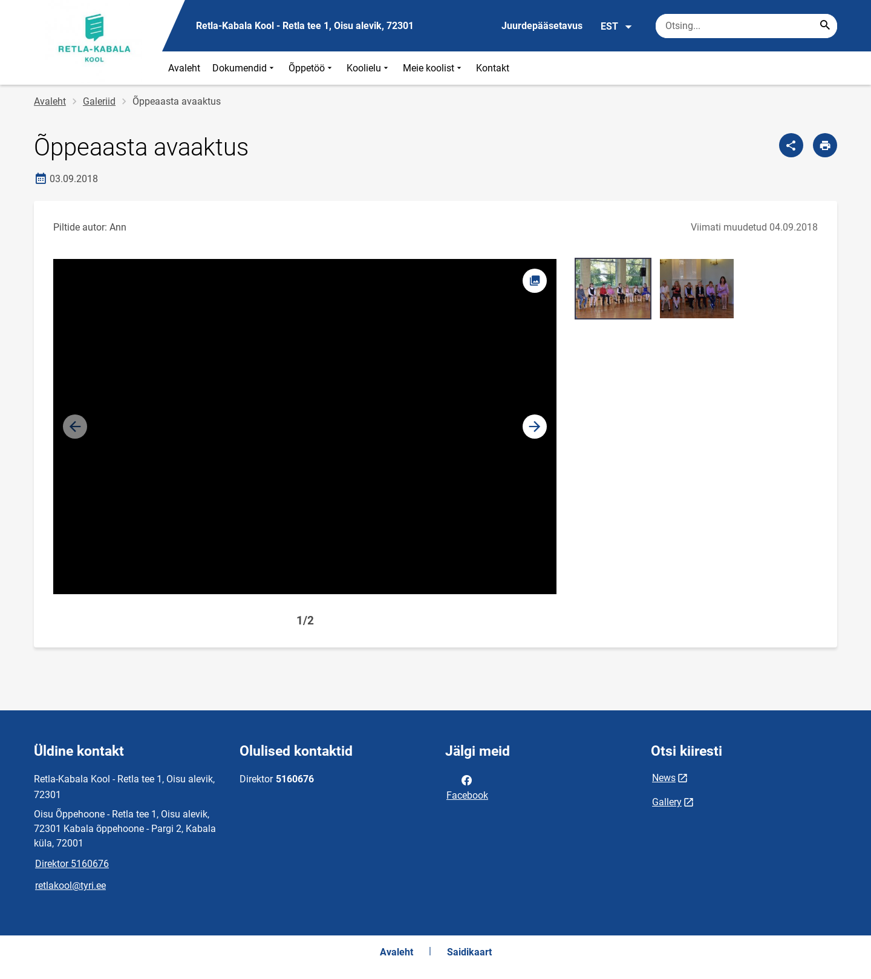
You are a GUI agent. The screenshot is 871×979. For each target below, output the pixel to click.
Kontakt (492, 68)
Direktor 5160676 (72, 863)
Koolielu (369, 68)
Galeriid (99, 101)
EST (617, 26)
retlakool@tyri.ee (70, 885)
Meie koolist (433, 68)
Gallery (667, 802)
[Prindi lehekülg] (825, 145)
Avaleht (184, 68)
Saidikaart (469, 952)
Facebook (467, 786)
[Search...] (825, 26)
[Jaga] (791, 145)
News (664, 778)
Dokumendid (244, 68)
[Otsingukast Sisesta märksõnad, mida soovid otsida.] (746, 26)
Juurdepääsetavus (541, 25)
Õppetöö (311, 68)
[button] (535, 426)
